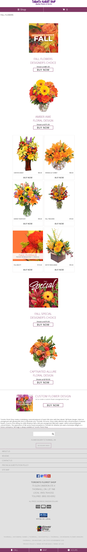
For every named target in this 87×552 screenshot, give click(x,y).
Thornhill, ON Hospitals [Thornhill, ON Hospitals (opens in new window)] (39, 537)
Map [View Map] (43, 550)
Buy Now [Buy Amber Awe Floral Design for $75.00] (43, 127)
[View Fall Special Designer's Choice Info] (43, 293)
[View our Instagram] (45, 477)
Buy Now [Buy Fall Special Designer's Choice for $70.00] (43, 324)
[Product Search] (44, 434)
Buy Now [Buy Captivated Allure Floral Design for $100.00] (43, 382)
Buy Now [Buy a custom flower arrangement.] (53, 405)
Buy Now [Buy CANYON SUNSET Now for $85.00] (27, 177)
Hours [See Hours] (72, 550)
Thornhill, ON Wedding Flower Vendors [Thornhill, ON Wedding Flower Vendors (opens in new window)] (67, 537)
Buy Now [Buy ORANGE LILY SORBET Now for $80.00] (59, 177)
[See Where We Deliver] (43, 445)
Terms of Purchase (44, 544)
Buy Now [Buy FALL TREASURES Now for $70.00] (59, 223)
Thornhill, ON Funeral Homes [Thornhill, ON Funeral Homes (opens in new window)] (16, 537)
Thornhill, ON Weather (32, 540)
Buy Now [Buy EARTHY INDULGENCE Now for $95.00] (59, 269)
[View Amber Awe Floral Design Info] (43, 96)
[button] (43, 515)
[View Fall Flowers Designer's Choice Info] (43, 38)
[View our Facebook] (38, 477)
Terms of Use (58, 544)
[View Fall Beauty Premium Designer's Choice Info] (28, 245)
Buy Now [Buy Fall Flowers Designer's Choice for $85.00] (43, 69)
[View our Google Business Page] (41, 477)
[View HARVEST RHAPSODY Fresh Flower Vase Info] (28, 199)
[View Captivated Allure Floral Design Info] (43, 351)
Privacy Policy (29, 544)
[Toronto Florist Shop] (43, 4)
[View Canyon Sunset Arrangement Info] (28, 153)
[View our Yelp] (49, 477)
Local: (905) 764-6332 (43, 492)
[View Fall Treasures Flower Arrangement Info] (59, 195)
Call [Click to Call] (14, 550)
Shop (22, 9)
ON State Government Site (53, 540)
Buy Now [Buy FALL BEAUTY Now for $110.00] (27, 269)
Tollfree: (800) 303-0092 (43, 496)
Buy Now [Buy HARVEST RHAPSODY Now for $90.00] (27, 223)
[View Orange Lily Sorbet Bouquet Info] (59, 153)
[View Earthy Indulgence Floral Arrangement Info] (59, 245)
